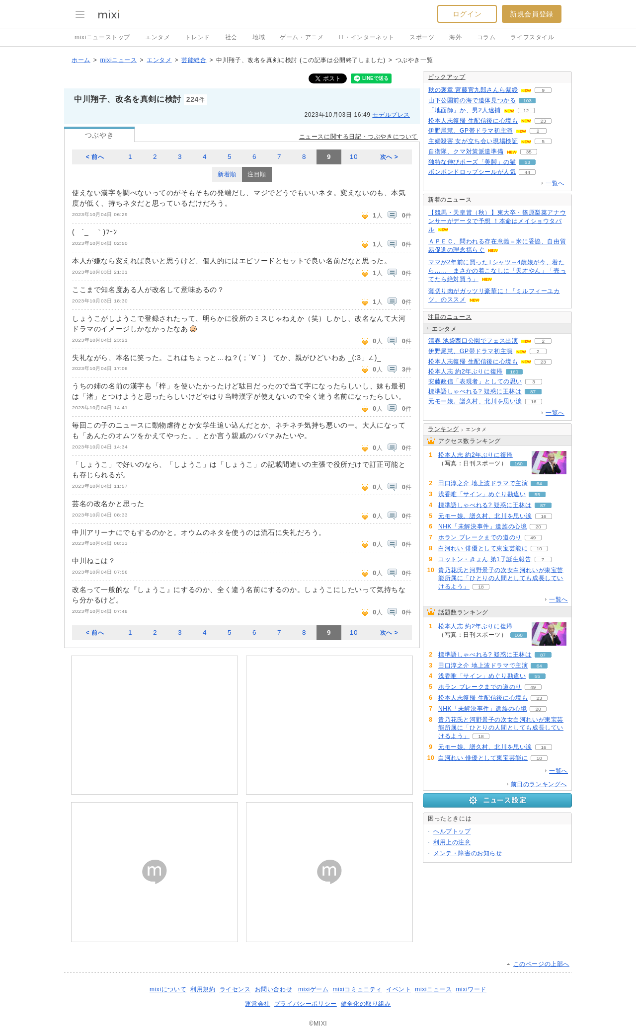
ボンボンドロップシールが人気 (472, 171)
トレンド (197, 37)
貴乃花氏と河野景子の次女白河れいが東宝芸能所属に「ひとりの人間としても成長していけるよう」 (500, 579)
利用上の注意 (452, 842)
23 (543, 121)
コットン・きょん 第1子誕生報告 (485, 559)
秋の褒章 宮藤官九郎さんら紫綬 (473, 89)
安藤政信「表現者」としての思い (475, 381)
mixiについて (168, 989)
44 (527, 172)
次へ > (389, 156)
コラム (486, 37)
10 (354, 156)
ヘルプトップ (452, 831)
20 (538, 526)
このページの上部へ (541, 964)
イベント (398, 989)
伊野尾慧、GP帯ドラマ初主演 (470, 130)
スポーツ (421, 37)
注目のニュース (450, 316)
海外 (455, 37)
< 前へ (95, 156)
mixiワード (471, 989)
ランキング (443, 429)
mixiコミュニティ (357, 989)
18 (480, 587)
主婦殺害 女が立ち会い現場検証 (473, 141)
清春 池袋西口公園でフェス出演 (473, 340)
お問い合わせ (274, 989)
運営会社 (257, 1003)
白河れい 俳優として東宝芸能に (483, 548)
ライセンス (235, 989)
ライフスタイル (532, 37)
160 (514, 371)
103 (527, 100)
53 (527, 162)
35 (529, 151)
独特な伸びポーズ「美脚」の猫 (472, 161)
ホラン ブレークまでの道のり (480, 537)
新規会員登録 (532, 14)
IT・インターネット (366, 37)
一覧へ (555, 183)
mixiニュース (118, 60)
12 (526, 110)
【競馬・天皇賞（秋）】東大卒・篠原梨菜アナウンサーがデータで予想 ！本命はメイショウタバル (497, 221)
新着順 (227, 174)
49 (533, 537)
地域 (258, 37)
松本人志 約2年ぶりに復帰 (465, 371)
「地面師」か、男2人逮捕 (464, 110)
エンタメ (157, 37)
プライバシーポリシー (305, 1003)
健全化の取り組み (366, 1003)
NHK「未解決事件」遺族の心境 (482, 526)
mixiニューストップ (102, 37)
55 (537, 494)
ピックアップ (447, 77)
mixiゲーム (313, 989)
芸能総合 (193, 60)
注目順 (256, 174)
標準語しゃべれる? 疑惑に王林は (475, 391)
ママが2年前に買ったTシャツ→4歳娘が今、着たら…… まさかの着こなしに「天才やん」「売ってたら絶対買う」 (497, 271)
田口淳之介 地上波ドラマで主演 (483, 483)
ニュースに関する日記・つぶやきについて (358, 136)
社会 (231, 37)
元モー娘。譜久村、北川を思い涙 (475, 401)
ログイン (467, 14)
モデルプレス (391, 114)
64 (539, 483)
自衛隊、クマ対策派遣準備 (465, 151)
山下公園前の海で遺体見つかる (472, 100)
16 (533, 401)
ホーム (81, 60)
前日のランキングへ (539, 784)
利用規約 (202, 989)
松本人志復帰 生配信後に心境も (473, 120)
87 (533, 391)
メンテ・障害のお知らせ (467, 853)
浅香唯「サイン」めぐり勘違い (482, 494)
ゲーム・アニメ (301, 37)
